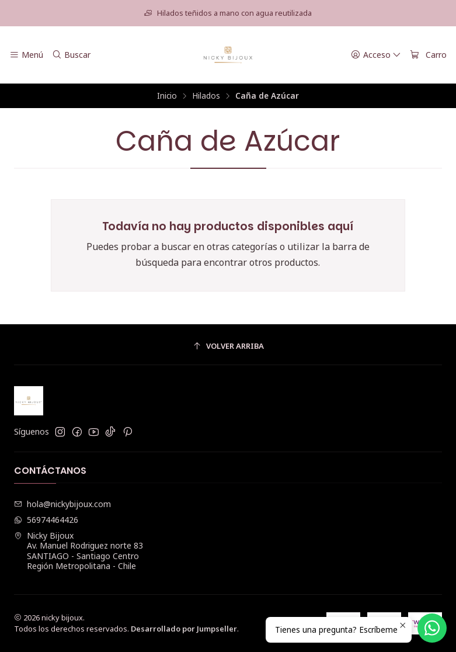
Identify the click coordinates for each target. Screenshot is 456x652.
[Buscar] (70, 55)
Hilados (206, 96)
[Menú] (26, 55)
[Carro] (428, 55)
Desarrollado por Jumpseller (184, 628)
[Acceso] (376, 55)
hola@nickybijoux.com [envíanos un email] (62, 503)
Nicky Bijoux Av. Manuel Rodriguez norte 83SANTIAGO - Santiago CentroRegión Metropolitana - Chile (78, 551)
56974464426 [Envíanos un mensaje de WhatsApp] (46, 519)
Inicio (167, 96)
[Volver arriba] (228, 346)
